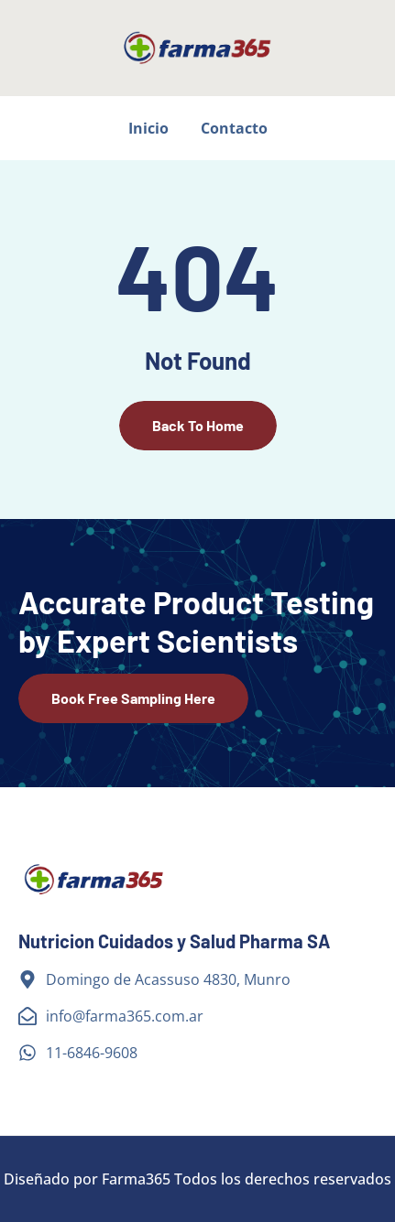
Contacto (234, 128)
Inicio (148, 128)
